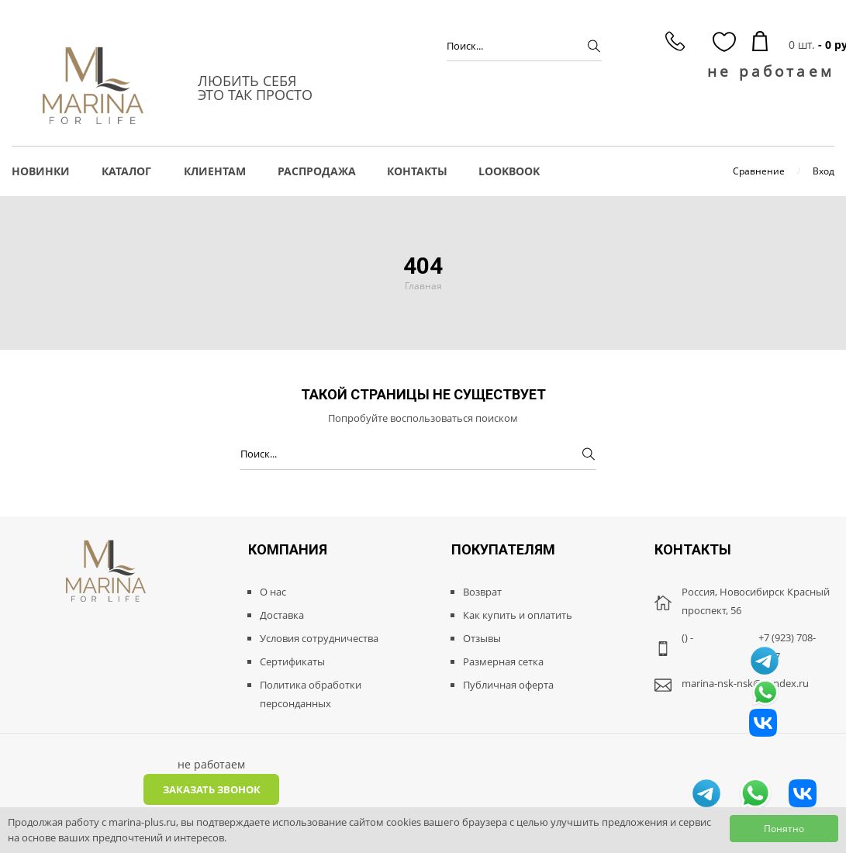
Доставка (282, 615)
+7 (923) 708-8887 (787, 646)
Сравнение (759, 171)
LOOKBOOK (509, 171)
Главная (423, 285)
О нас (273, 592)
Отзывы (482, 638)
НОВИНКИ (41, 171)
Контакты (417, 171)
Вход (823, 171)
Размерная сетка (503, 661)
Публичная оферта (508, 685)
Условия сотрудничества (319, 638)
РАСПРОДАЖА (317, 171)
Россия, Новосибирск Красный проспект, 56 (756, 601)
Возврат (482, 592)
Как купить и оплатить (517, 615)
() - (687, 637)
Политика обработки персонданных (310, 694)
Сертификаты (292, 661)
